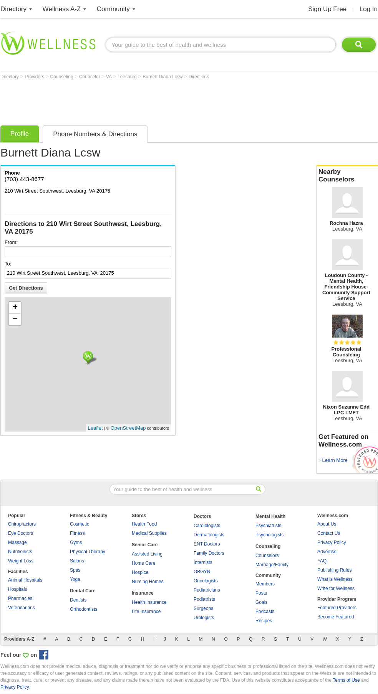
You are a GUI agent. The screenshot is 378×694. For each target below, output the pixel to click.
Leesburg (128, 76)
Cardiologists (207, 525)
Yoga (75, 579)
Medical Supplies (149, 533)
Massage (17, 542)
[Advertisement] (140, 100)
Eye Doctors (20, 533)
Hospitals (17, 589)
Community (113, 9)
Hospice (140, 572)
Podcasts (264, 611)
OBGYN (202, 571)
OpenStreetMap (128, 428)
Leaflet (95, 428)
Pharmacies (20, 598)
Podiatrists (204, 599)
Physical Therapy (87, 551)
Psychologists (269, 534)
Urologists (204, 617)
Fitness (77, 533)
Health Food (144, 524)
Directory (13, 9)
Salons (77, 561)
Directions (199, 76)
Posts (261, 593)
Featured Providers (336, 607)
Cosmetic (79, 524)
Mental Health (270, 516)
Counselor (90, 76)
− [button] (15, 319)
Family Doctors (209, 553)
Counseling (62, 76)
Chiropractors (22, 524)
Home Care (143, 563)
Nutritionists (20, 551)
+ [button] (15, 307)
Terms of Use (346, 680)
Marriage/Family (271, 564)
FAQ (322, 561)
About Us (326, 524)
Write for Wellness (336, 588)
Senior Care (145, 544)
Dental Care (83, 590)
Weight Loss (20, 561)
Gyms (76, 542)
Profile (19, 133)
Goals (261, 602)
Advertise (327, 551)
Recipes (263, 620)
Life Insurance (146, 611)
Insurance (143, 593)
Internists (203, 562)
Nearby (347, 175)
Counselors (267, 555)
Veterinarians (21, 607)
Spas (75, 570)
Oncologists (206, 581)
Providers (35, 76)
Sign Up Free (327, 9)
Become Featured (335, 617)
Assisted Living (147, 554)
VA (109, 76)
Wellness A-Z (62, 9)
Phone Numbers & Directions (95, 134)
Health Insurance (149, 602)
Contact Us (328, 533)
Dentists (78, 600)
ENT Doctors (207, 544)
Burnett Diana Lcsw (163, 76)
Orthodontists (83, 609)
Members (265, 584)
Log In (369, 9)
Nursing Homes (148, 581)
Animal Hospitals (25, 580)
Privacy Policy (331, 542)
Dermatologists (209, 534)
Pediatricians (207, 590)
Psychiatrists (268, 525)
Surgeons (203, 608)
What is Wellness (335, 579)
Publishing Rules (334, 570)
